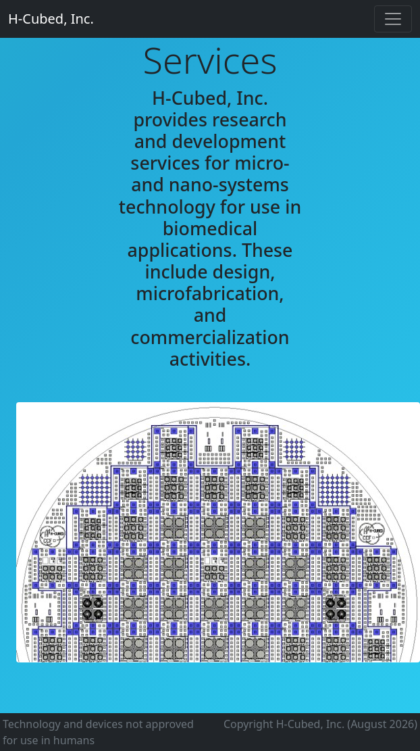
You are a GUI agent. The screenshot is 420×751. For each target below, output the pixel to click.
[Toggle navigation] (393, 18)
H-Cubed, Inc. (51, 18)
